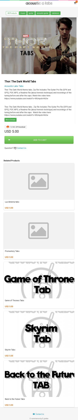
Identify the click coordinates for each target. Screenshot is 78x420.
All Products (12, 13)
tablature (55, 13)
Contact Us (21, 148)
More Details (10, 120)
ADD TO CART (27, 140)
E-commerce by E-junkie (39, 419)
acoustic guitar (42, 13)
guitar (31, 13)
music (23, 13)
